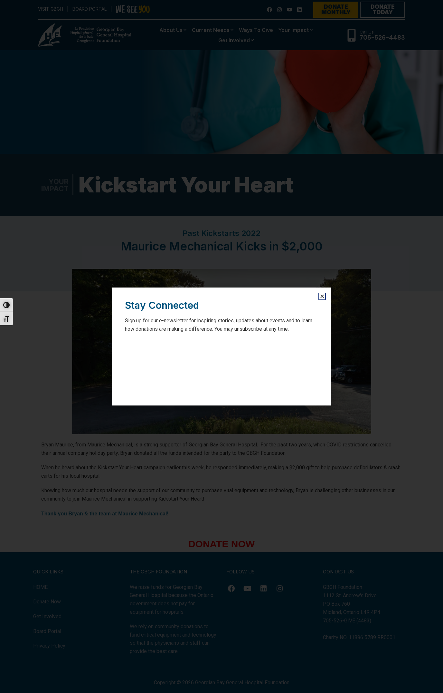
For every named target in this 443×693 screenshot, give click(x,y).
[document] (221, 346)
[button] (322, 296)
